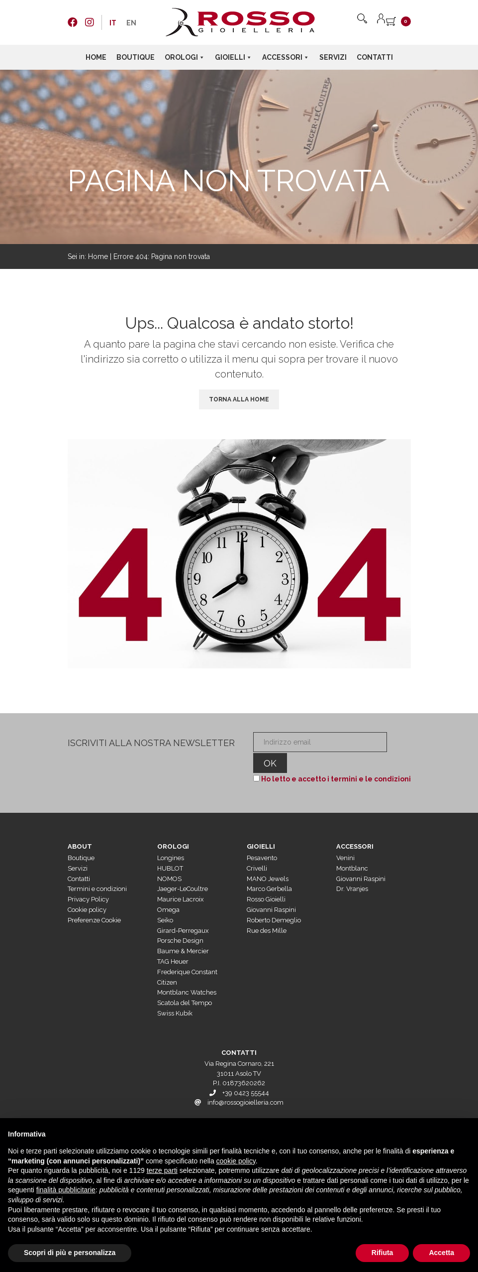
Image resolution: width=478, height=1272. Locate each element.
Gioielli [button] (233, 57)
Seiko (165, 901)
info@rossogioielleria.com (245, 1083)
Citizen (167, 963)
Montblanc (352, 849)
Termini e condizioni (97, 870)
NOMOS (169, 860)
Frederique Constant (187, 953)
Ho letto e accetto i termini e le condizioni (333, 760)
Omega (168, 890)
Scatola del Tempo (184, 984)
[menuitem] (112, 22)
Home (96, 57)
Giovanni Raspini (271, 890)
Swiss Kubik (174, 994)
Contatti (375, 57)
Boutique (135, 57)
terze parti (162, 1170)
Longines (170, 839)
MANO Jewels (267, 860)
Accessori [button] (285, 57)
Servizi (333, 57)
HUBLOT (170, 849)
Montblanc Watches (186, 973)
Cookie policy (87, 890)
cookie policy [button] (236, 1161)
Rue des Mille (267, 911)
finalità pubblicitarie (66, 1190)
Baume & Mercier (183, 932)
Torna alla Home (239, 399)
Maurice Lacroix (180, 880)
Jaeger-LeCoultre (182, 870)
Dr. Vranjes (352, 870)
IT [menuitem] (112, 23)
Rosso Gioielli (266, 880)
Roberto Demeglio (274, 901)
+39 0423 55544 (245, 1074)
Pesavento (262, 839)
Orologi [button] (185, 57)
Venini (345, 839)
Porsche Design (180, 921)
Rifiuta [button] (382, 1253)
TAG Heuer (173, 942)
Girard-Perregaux (183, 911)
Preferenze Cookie (94, 901)
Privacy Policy (88, 880)
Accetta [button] (441, 1253)
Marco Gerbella (269, 870)
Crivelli (257, 849)
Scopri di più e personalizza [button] (69, 1253)
